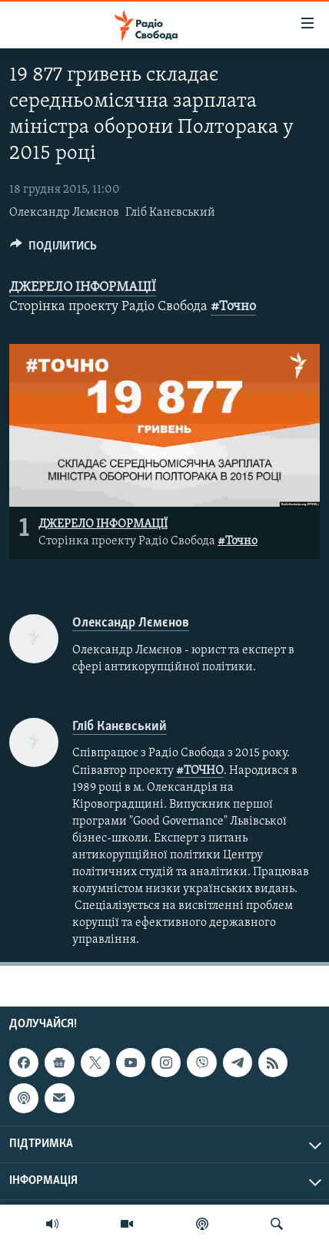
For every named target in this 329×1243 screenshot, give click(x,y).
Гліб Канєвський (170, 213)
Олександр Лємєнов (64, 213)
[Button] (53, 249)
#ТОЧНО (200, 771)
